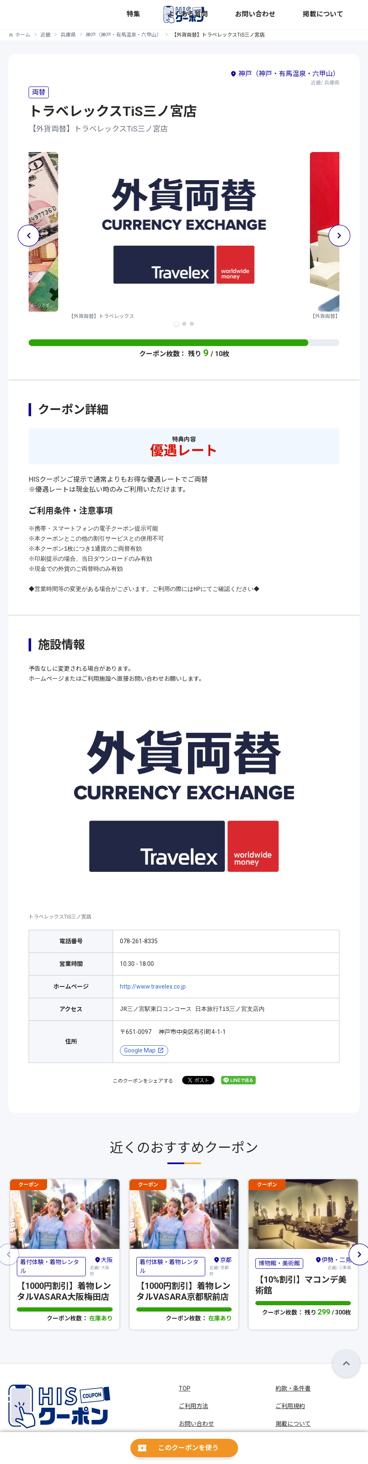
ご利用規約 (290, 1406)
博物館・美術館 (279, 1262)
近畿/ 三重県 (333, 1263)
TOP (185, 1388)
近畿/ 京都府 (220, 1266)
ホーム (22, 35)
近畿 (45, 35)
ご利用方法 (193, 1406)
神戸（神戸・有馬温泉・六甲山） (123, 35)
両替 (38, 92)
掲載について (343, 14)
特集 (243, 14)
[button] (177, 324)
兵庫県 (68, 35)
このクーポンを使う (188, 1448)
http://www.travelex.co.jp (153, 986)
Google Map (140, 1050)
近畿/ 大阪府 (101, 1266)
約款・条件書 (293, 1388)
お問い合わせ (306, 14)
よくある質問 (269, 14)
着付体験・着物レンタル (49, 1266)
